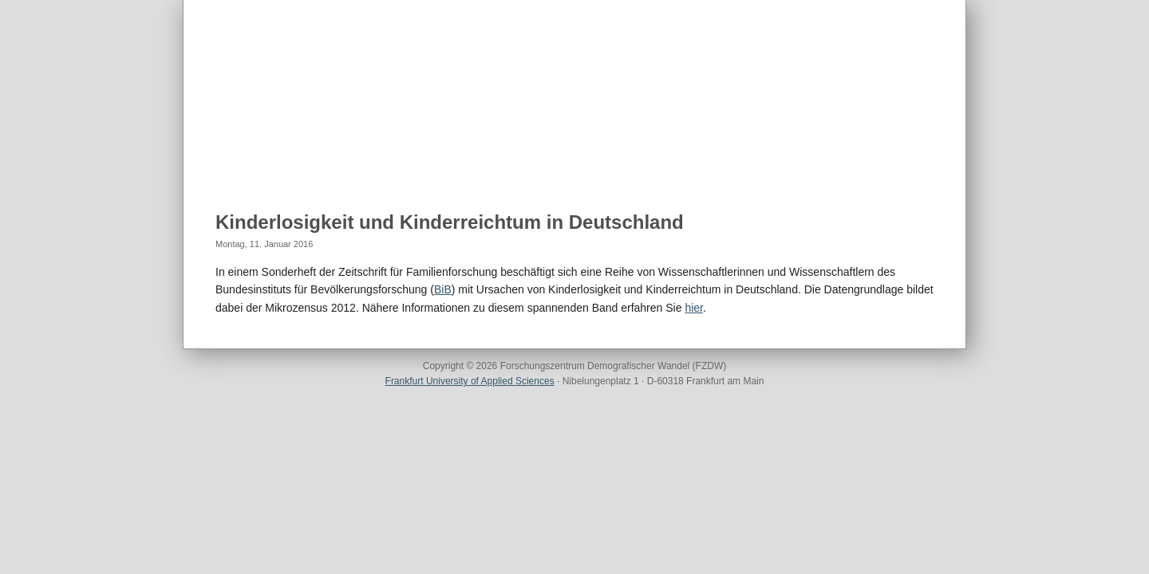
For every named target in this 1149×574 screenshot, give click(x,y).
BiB (443, 289)
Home (232, 160)
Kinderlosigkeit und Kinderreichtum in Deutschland (449, 222)
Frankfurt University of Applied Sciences (470, 381)
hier (694, 307)
